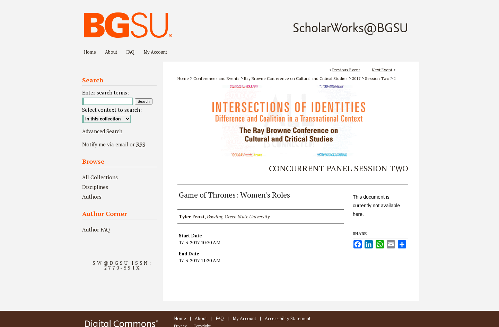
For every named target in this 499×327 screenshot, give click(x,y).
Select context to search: (112, 109)
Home (183, 78)
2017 (356, 78)
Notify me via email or (113, 144)
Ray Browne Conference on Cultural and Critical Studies (296, 78)
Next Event (382, 69)
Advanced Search (102, 131)
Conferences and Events (216, 78)
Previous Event (346, 69)
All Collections (100, 177)
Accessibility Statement (287, 318)
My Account (244, 318)
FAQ (220, 318)
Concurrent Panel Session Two (338, 168)
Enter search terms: (105, 92)
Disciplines (95, 186)
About (201, 318)
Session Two (377, 78)
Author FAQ (96, 229)
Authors (92, 196)
